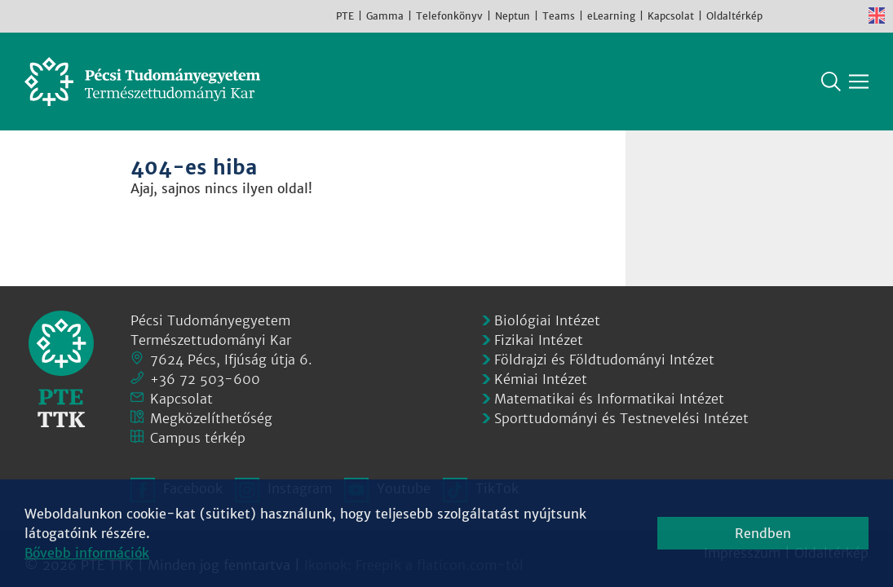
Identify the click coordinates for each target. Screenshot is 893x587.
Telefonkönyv (449, 16)
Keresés (831, 81)
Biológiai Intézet (547, 320)
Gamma (385, 16)
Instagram (803, 15)
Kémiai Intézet (540, 379)
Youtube (828, 15)
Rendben (763, 533)
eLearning (611, 16)
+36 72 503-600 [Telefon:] (205, 379)
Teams (558, 16)
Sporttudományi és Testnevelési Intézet (621, 418)
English (877, 15)
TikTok (852, 15)
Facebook (779, 15)
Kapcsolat (671, 16)
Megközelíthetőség (211, 418)
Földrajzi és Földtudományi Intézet (604, 359)
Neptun (512, 16)
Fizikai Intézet (538, 340)
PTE (345, 16)
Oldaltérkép (734, 16)
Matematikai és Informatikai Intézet (609, 399)
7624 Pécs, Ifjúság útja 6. (231, 359)
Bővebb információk (86, 553)
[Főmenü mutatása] (859, 81)
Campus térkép (197, 438)
